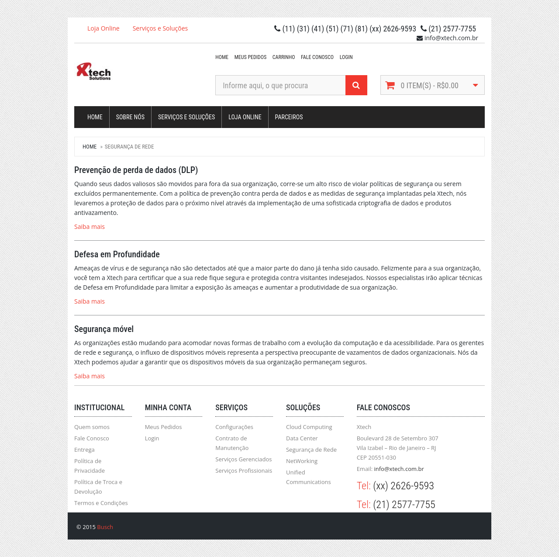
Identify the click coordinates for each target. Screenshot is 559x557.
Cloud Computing (309, 427)
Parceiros (289, 117)
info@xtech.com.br (399, 469)
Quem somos (92, 427)
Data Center (302, 438)
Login (346, 57)
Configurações (234, 427)
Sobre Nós (130, 117)
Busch (105, 527)
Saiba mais (89, 226)
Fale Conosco (317, 57)
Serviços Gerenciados (243, 459)
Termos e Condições (101, 503)
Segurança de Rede (311, 449)
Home (221, 57)
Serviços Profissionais (243, 470)
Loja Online (103, 28)
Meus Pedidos (251, 57)
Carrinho (284, 57)
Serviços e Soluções (160, 28)
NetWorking (301, 461)
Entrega (84, 449)
